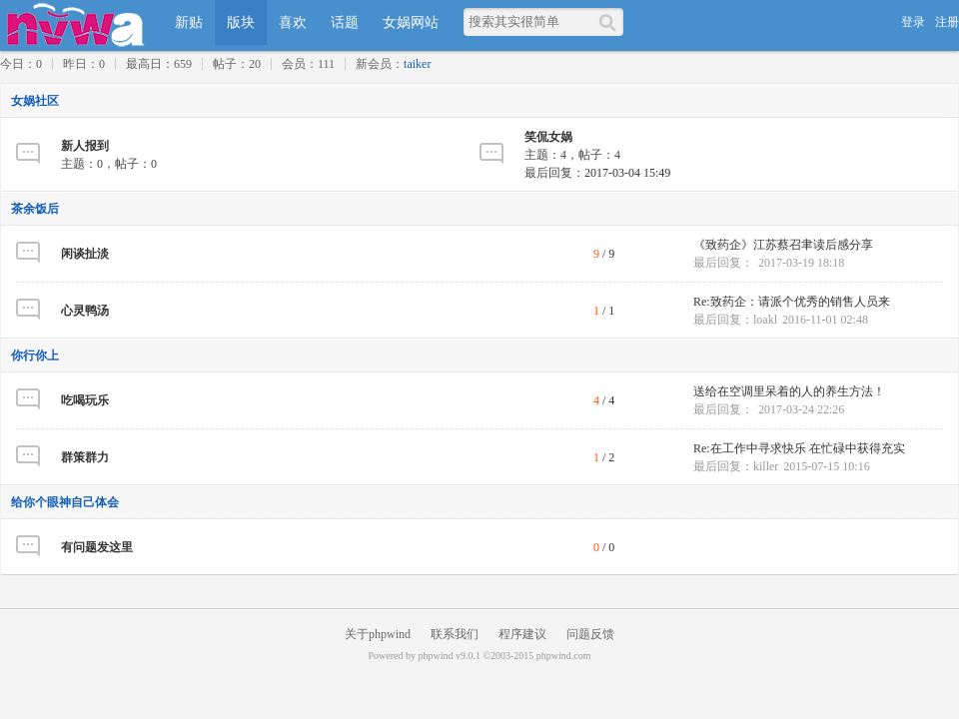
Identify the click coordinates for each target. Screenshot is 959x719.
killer (765, 466)
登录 (913, 22)
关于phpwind (378, 634)
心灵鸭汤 (85, 311)
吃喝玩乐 (85, 400)
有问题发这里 (97, 547)
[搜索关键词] (531, 21)
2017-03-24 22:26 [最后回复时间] (801, 409)
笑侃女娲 (548, 137)
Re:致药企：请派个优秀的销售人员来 (791, 302)
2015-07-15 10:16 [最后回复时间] (826, 466)
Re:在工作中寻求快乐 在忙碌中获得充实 (799, 448)
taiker (417, 64)
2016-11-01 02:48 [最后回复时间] (825, 320)
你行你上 (35, 355)
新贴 (189, 22)
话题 (345, 22)
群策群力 (85, 457)
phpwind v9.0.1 (449, 655)
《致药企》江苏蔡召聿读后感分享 (783, 245)
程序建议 (522, 634)
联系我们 (455, 634)
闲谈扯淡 (85, 254)
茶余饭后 (35, 209)
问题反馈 (590, 634)
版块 (241, 22)
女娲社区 (35, 101)
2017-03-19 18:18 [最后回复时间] (801, 263)
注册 (947, 22)
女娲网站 (411, 22)
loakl (765, 320)
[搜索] (610, 22)
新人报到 (85, 146)
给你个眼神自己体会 (65, 502)
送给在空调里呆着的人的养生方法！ (789, 391)
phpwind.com (563, 655)
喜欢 (293, 22)
